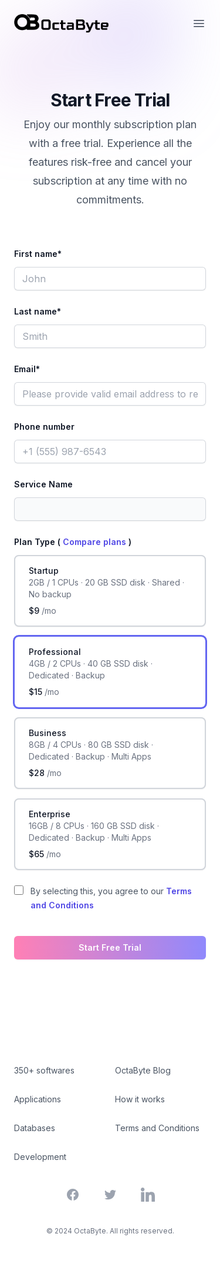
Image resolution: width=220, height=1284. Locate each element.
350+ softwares (44, 1070)
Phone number (44, 427)
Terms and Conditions (157, 1128)
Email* (27, 369)
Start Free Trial (110, 947)
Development (40, 1157)
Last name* (37, 311)
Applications (37, 1099)
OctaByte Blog (143, 1070)
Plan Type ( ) (72, 542)
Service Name (43, 484)
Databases (34, 1128)
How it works (140, 1099)
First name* (38, 254)
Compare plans (95, 542)
